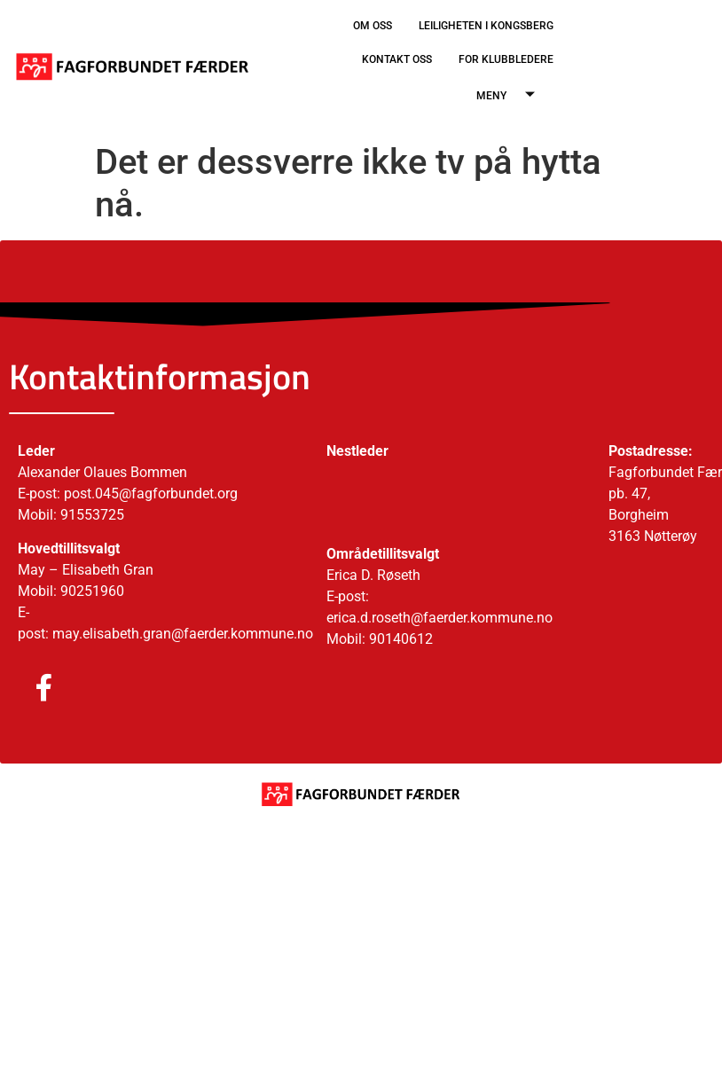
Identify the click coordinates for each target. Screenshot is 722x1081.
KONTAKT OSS (397, 59)
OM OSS (372, 26)
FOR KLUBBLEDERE (506, 59)
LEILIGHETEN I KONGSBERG (486, 26)
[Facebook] (26, 688)
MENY (512, 96)
